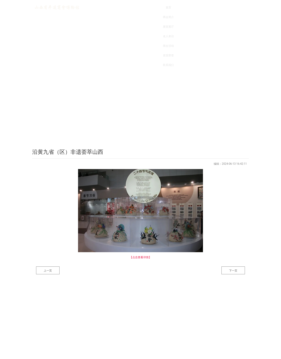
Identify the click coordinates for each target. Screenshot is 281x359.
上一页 (48, 270)
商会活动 (175, 7)
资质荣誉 (195, 7)
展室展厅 (136, 7)
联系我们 (214, 7)
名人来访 (156, 7)
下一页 (233, 270)
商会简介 (117, 7)
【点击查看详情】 (140, 257)
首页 (97, 7)
